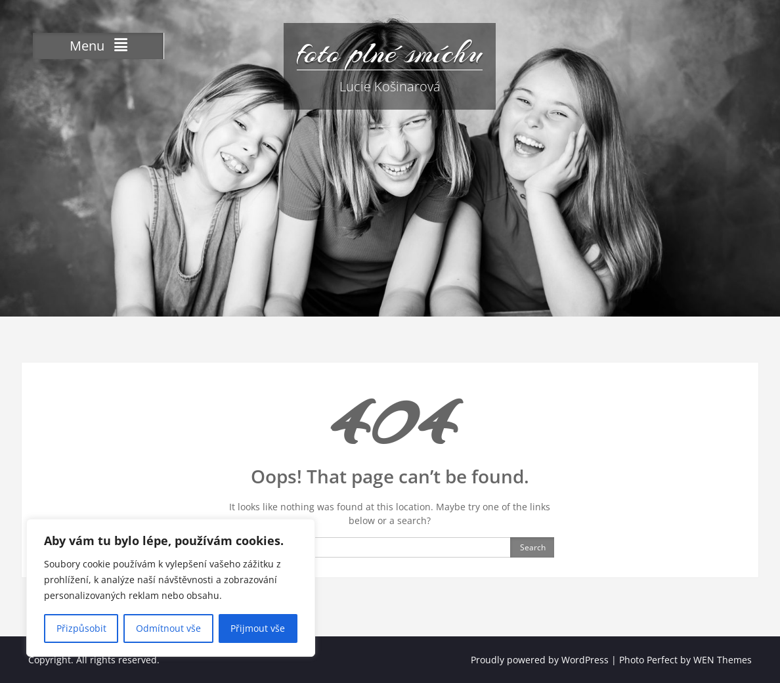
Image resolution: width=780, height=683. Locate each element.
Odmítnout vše (168, 628)
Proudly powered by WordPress (540, 659)
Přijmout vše (257, 628)
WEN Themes (722, 659)
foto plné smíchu (390, 53)
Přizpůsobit (81, 628)
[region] (170, 588)
